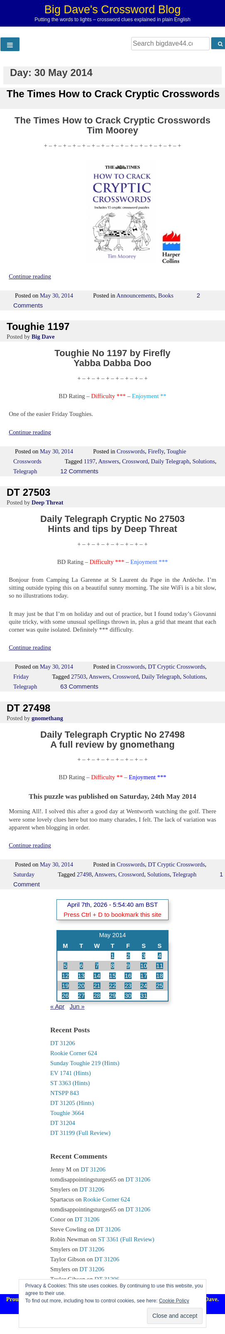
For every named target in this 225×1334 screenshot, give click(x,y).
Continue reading (30, 276)
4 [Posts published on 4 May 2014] (159, 956)
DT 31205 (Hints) (72, 1103)
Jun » (77, 1006)
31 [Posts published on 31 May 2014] (143, 995)
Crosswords (131, 451)
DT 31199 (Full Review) (80, 1133)
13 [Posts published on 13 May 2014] (81, 975)
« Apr (57, 1006)
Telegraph (25, 471)
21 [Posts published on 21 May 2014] (96, 985)
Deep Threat (48, 502)
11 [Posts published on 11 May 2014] (159, 965)
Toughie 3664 (67, 1113)
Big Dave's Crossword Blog (112, 9)
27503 (78, 676)
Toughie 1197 (38, 326)
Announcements (135, 295)
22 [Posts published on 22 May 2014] (112, 985)
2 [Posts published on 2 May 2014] (128, 956)
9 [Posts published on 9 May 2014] (128, 965)
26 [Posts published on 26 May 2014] (65, 995)
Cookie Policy (174, 1301)
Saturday (23, 874)
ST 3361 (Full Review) (126, 1239)
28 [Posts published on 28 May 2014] (96, 995)
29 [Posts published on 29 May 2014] (112, 995)
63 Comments (79, 686)
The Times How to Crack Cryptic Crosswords (113, 93)
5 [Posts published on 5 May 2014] (65, 965)
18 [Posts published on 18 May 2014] (159, 975)
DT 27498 (28, 708)
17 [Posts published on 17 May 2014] (143, 975)
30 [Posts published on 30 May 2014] (128, 995)
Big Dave (43, 336)
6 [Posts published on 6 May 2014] (81, 965)
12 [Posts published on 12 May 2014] (65, 975)
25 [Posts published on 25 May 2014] (159, 985)
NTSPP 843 (64, 1093)
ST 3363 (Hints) (70, 1083)
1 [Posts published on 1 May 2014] (112, 956)
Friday (21, 676)
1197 (89, 461)
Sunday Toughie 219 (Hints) (85, 1063)
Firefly (156, 451)
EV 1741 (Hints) (70, 1073)
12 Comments (79, 471)
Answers (108, 461)
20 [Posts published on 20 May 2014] (81, 985)
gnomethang (47, 718)
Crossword (135, 461)
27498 (84, 874)
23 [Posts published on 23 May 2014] (128, 985)
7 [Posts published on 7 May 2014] (96, 965)
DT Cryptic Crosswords (176, 666)
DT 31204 (62, 1123)
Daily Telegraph (170, 461)
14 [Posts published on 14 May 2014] (96, 975)
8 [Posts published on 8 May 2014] (112, 965)
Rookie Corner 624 (73, 1053)
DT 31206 (62, 1043)
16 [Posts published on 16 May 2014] (128, 975)
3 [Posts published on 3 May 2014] (143, 956)
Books (166, 295)
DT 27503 (28, 492)
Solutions (203, 461)
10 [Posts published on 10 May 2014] (143, 965)
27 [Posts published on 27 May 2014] (81, 995)
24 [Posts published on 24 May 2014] (143, 985)
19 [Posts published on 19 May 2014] (65, 985)
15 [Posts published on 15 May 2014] (112, 975)
